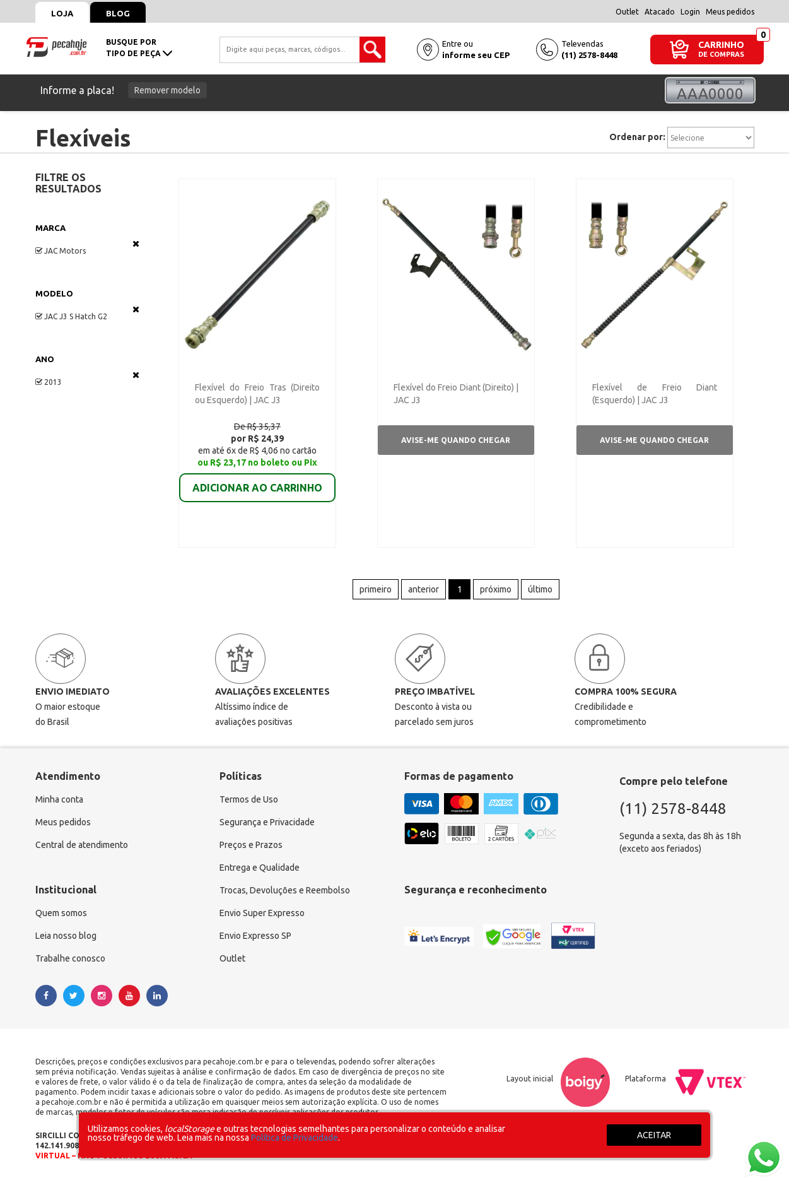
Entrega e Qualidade (259, 867)
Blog (118, 13)
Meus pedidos (730, 12)
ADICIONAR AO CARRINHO (257, 479)
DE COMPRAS (721, 54)
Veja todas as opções (135, 243)
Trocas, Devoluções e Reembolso (284, 890)
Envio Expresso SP (255, 936)
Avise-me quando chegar (455, 440)
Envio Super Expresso (262, 913)
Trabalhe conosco (70, 958)
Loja (62, 13)
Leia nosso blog (65, 936)
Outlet (627, 12)
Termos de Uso (248, 799)
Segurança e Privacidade (267, 822)
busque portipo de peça (139, 47)
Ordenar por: (637, 136)
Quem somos (61, 913)
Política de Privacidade (294, 1138)
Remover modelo (167, 90)
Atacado (660, 12)
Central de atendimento (81, 845)
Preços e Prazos (251, 845)
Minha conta (59, 799)
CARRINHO (721, 44)
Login (690, 12)
